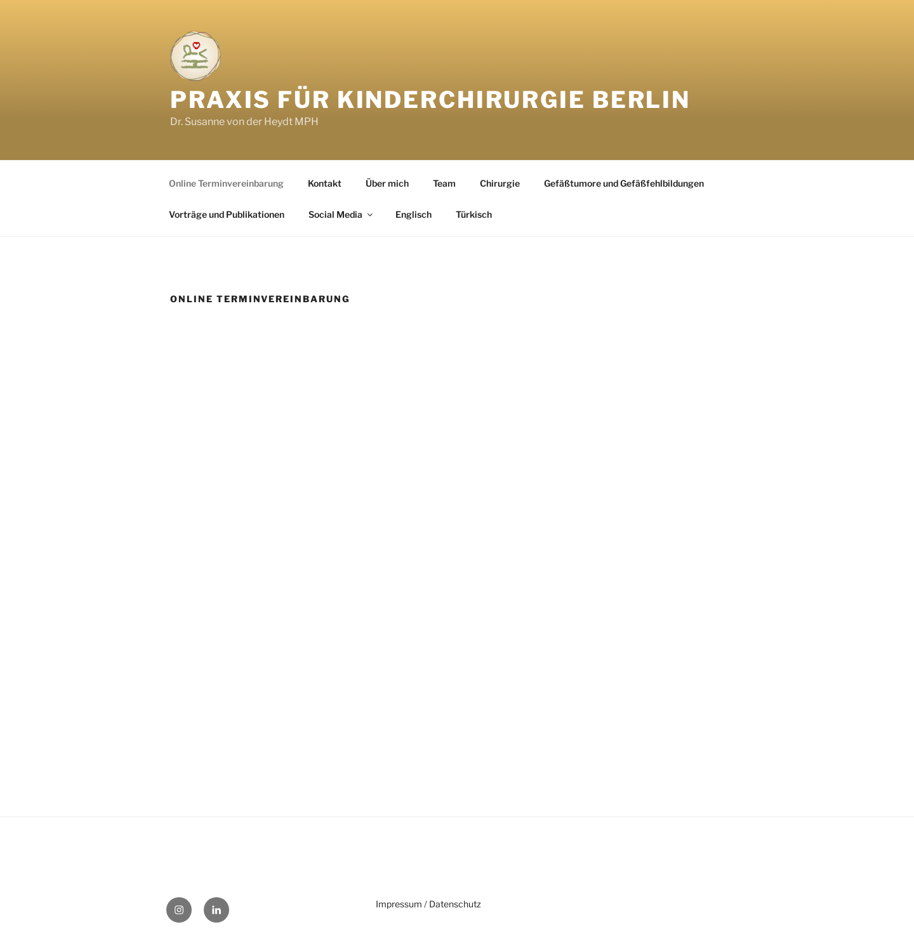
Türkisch (474, 214)
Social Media (341, 214)
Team (444, 183)
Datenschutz (455, 903)
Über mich (387, 183)
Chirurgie (500, 183)
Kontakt (324, 183)
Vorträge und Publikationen (226, 214)
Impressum (399, 903)
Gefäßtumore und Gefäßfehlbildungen (624, 183)
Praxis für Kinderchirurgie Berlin (430, 100)
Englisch (413, 214)
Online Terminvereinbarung (226, 183)
